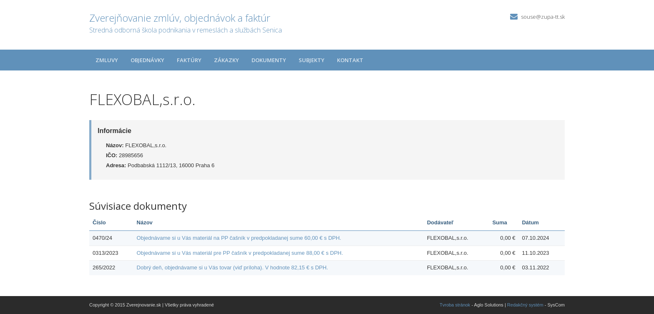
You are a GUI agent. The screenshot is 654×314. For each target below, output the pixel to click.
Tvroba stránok (455, 304)
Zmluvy (107, 60)
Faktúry (189, 60)
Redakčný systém (525, 304)
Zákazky (226, 60)
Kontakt (350, 60)
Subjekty (311, 60)
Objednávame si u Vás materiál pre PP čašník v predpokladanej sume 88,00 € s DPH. (240, 253)
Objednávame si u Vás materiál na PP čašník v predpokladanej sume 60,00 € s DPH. (239, 238)
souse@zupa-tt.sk (543, 16)
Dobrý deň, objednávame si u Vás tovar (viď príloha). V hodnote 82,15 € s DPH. (232, 267)
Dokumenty (269, 60)
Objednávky (147, 60)
